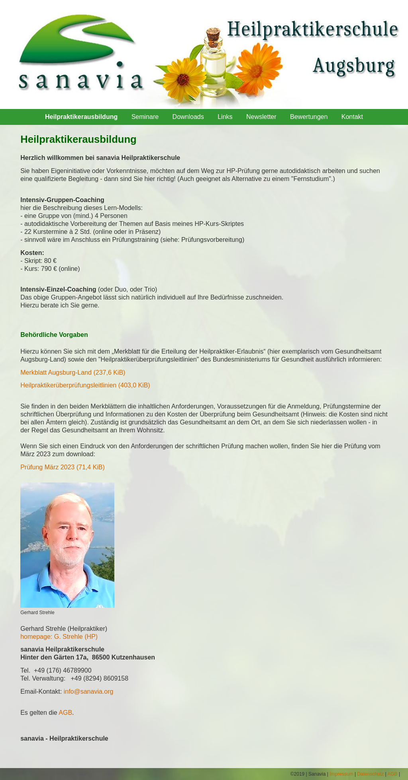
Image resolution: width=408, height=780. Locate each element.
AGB (65, 712)
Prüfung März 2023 (62, 467)
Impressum (341, 774)
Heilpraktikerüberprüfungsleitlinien (85, 385)
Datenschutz (370, 774)
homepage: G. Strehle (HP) (59, 636)
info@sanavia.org (89, 691)
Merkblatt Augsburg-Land (72, 372)
